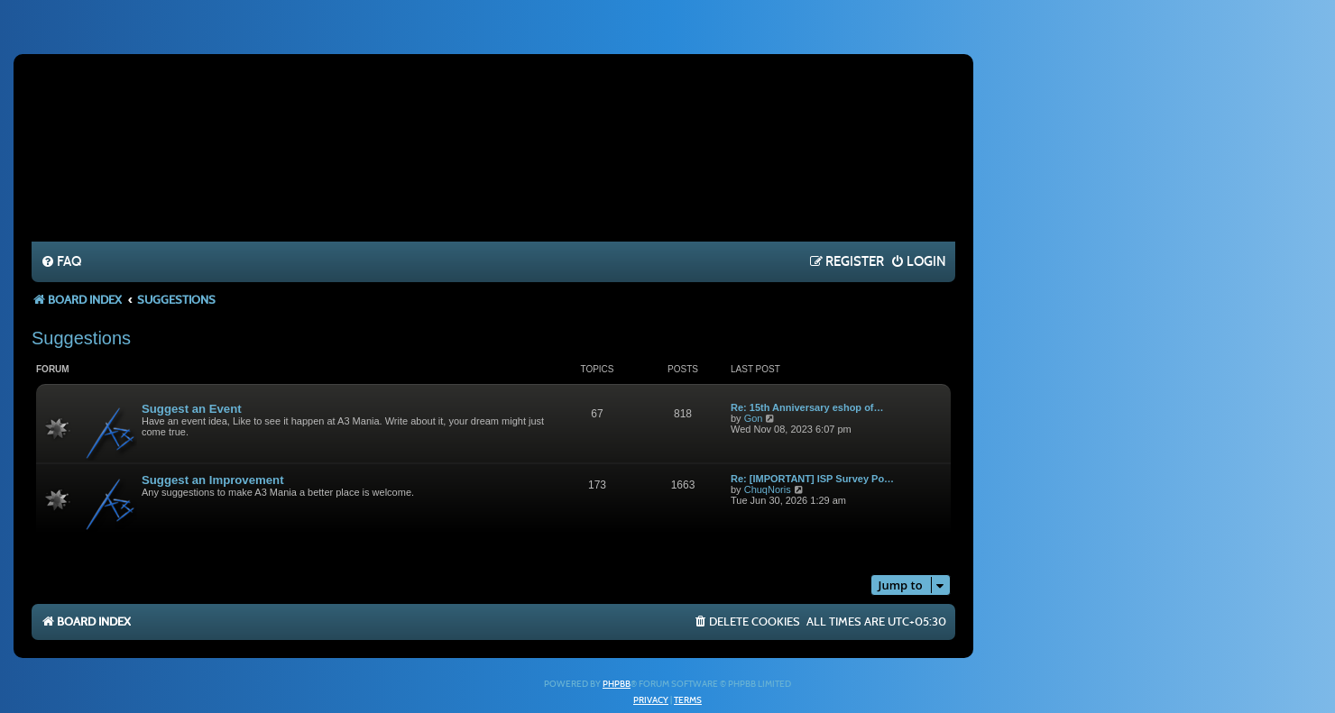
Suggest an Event (192, 409)
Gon (753, 418)
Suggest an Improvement (213, 480)
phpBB (617, 684)
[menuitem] (61, 262)
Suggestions (81, 338)
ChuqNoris (767, 489)
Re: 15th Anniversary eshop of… (807, 407)
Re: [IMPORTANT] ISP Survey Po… (812, 478)
